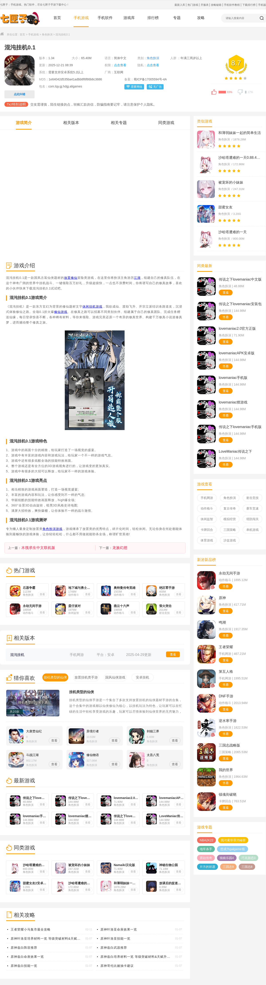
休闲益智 (207, 519)
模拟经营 (229, 519)
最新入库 (180, 4)
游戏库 (129, 18)
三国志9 (228, 867)
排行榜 (153, 18)
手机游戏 (81, 18)
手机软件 (105, 18)
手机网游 (207, 498)
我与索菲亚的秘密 (233, 840)
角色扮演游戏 (53, 529)
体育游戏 (207, 540)
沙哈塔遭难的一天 (232, 232)
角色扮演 (47, 34)
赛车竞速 (252, 508)
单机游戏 (252, 529)
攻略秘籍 (216, 4)
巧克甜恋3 (248, 858)
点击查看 (120, 65)
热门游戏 (193, 4)
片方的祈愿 (207, 867)
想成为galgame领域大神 (232, 849)
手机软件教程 (232, 4)
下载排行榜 (249, 4)
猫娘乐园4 (227, 858)
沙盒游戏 (229, 540)
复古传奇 (229, 508)
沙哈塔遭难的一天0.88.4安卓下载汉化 (240, 157)
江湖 (137, 277)
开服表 (205, 4)
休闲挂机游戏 (92, 306)
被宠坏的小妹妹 (230, 182)
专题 (177, 18)
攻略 (201, 18)
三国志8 (246, 867)
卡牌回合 (207, 529)
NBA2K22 (206, 840)
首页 (57, 18)
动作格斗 (207, 508)
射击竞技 (252, 498)
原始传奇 (206, 858)
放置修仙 (70, 277)
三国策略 (229, 529)
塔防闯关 (252, 519)
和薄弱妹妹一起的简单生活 (239, 133)
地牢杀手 (206, 849)
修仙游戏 (60, 312)
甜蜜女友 (225, 207)
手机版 (262, 4)
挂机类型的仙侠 (81, 692)
